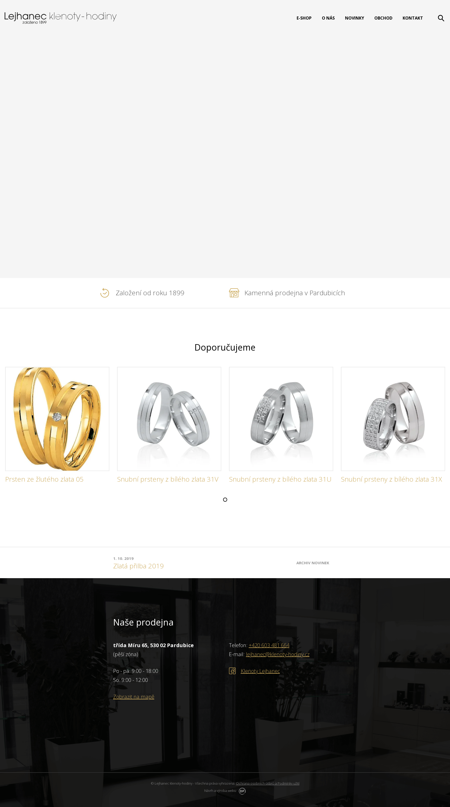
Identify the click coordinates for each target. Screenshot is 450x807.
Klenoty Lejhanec (260, 670)
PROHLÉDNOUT (56, 163)
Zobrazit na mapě (133, 696)
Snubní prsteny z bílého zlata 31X (391, 479)
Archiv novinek (312, 562)
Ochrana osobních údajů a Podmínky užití (267, 783)
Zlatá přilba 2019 (138, 566)
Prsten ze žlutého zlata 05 (44, 479)
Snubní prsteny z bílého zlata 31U (280, 479)
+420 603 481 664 (269, 645)
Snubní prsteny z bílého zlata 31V (167, 479)
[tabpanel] (57, 427)
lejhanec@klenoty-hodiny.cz (278, 654)
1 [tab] (225, 500)
